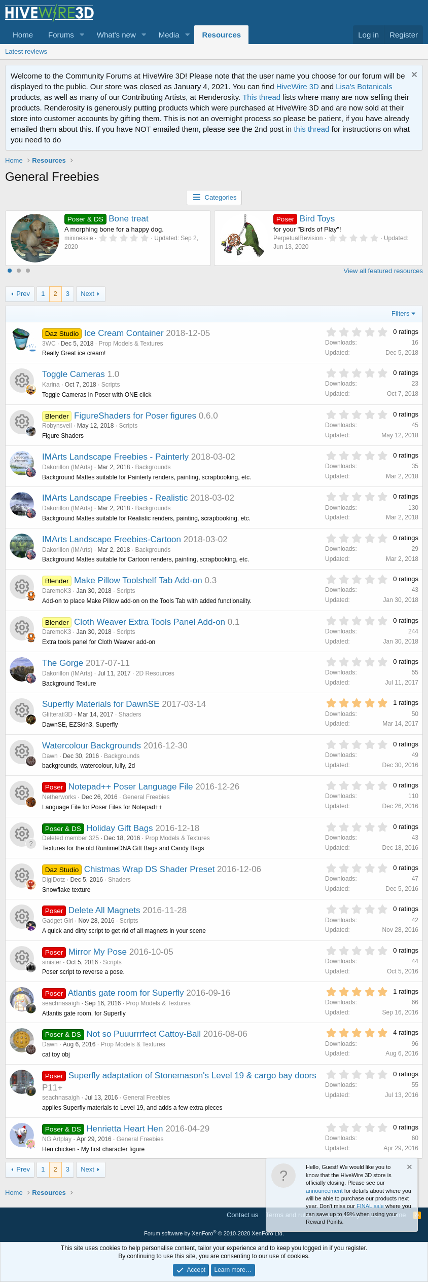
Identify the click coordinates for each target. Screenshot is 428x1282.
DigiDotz (53, 879)
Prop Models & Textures (130, 343)
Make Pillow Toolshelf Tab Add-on (138, 580)
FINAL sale (370, 1206)
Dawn (50, 756)
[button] (82, 34)
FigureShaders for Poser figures (135, 416)
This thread (261, 97)
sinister (51, 962)
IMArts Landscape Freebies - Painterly (115, 457)
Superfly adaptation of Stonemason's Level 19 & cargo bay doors (192, 1075)
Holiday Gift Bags (119, 828)
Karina (51, 384)
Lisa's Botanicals (364, 86)
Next (87, 293)
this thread (311, 129)
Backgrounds (152, 467)
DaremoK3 (56, 590)
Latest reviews (26, 51)
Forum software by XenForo (214, 1233)
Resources (221, 34)
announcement (324, 1191)
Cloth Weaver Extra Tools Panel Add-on (149, 622)
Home (23, 34)
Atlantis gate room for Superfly (126, 993)
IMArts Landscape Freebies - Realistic (115, 498)
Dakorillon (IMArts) (67, 467)
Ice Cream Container (124, 333)
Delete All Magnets (104, 910)
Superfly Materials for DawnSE (100, 704)
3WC (49, 343)
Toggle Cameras (73, 374)
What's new (116, 34)
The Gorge (62, 663)
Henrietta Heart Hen (124, 1129)
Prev (23, 293)
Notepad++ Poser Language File (130, 786)
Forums (61, 34)
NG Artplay (57, 1139)
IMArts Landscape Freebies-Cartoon (111, 539)
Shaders (130, 714)
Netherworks (59, 797)
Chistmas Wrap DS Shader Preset (149, 869)
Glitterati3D (57, 714)
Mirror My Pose (97, 952)
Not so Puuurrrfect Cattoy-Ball (143, 1034)
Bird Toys (304, 218)
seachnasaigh (61, 1003)
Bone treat (106, 218)
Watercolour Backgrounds (91, 745)
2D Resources (155, 673)
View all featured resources (383, 271)
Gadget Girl (57, 920)
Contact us (242, 1215)
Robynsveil (57, 425)
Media (169, 34)
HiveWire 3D (297, 86)
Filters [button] (400, 313)
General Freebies (146, 797)
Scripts (110, 384)
